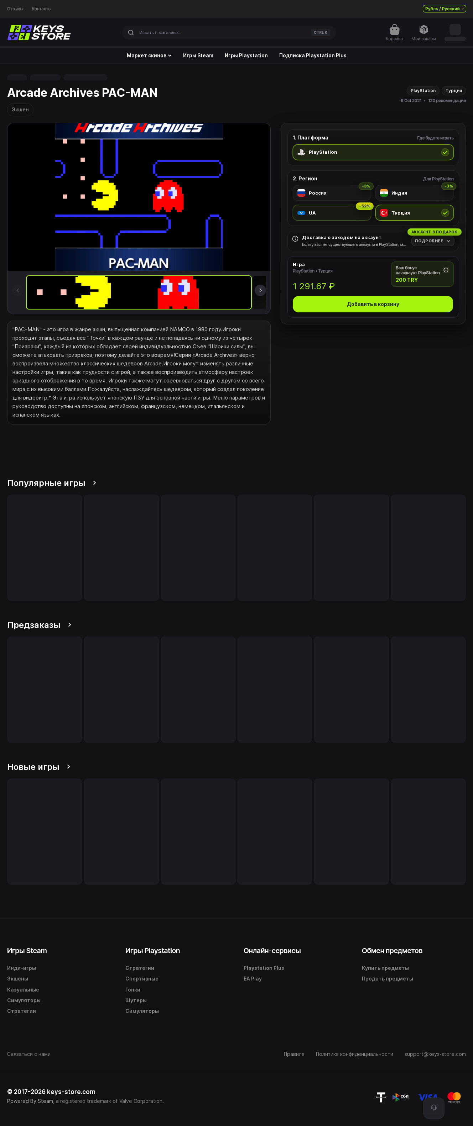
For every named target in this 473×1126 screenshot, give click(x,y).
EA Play (253, 979)
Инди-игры (21, 968)
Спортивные (141, 979)
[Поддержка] (434, 1108)
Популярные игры (51, 483)
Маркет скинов (149, 55)
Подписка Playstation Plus (313, 55)
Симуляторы (24, 1000)
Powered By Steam (30, 1101)
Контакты (42, 9)
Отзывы (15, 9)
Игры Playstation (246, 55)
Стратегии (21, 1011)
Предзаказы (39, 625)
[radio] (373, 152)
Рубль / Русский (444, 8)
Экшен (20, 109)
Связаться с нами (29, 1054)
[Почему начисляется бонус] (446, 270)
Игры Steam (198, 55)
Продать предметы (387, 979)
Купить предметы (385, 968)
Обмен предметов (392, 950)
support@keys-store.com (435, 1054)
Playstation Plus (264, 968)
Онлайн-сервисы (272, 950)
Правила (294, 1054)
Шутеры (136, 1000)
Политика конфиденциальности (354, 1054)
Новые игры (38, 767)
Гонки (132, 990)
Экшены (17, 979)
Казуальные (23, 990)
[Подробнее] (432, 241)
